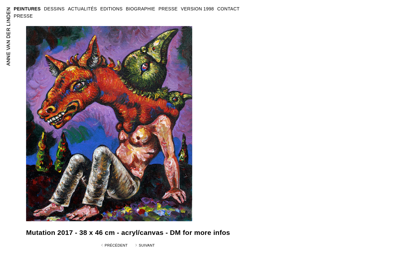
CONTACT (228, 8)
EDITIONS (111, 8)
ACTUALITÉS (82, 8)
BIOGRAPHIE (140, 8)
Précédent (116, 245)
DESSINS (54, 8)
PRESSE (23, 16)
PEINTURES (27, 8)
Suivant (147, 245)
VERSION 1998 (197, 8)
